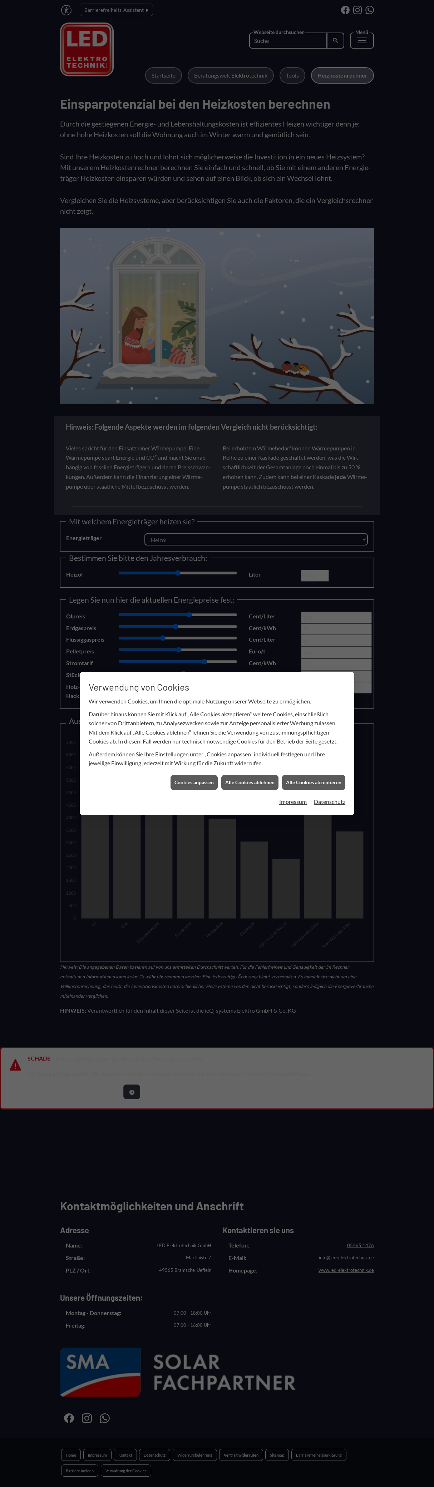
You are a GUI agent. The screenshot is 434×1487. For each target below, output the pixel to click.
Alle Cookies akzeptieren (313, 722)
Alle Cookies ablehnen (250, 722)
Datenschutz (329, 740)
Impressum (293, 740)
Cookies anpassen (194, 722)
